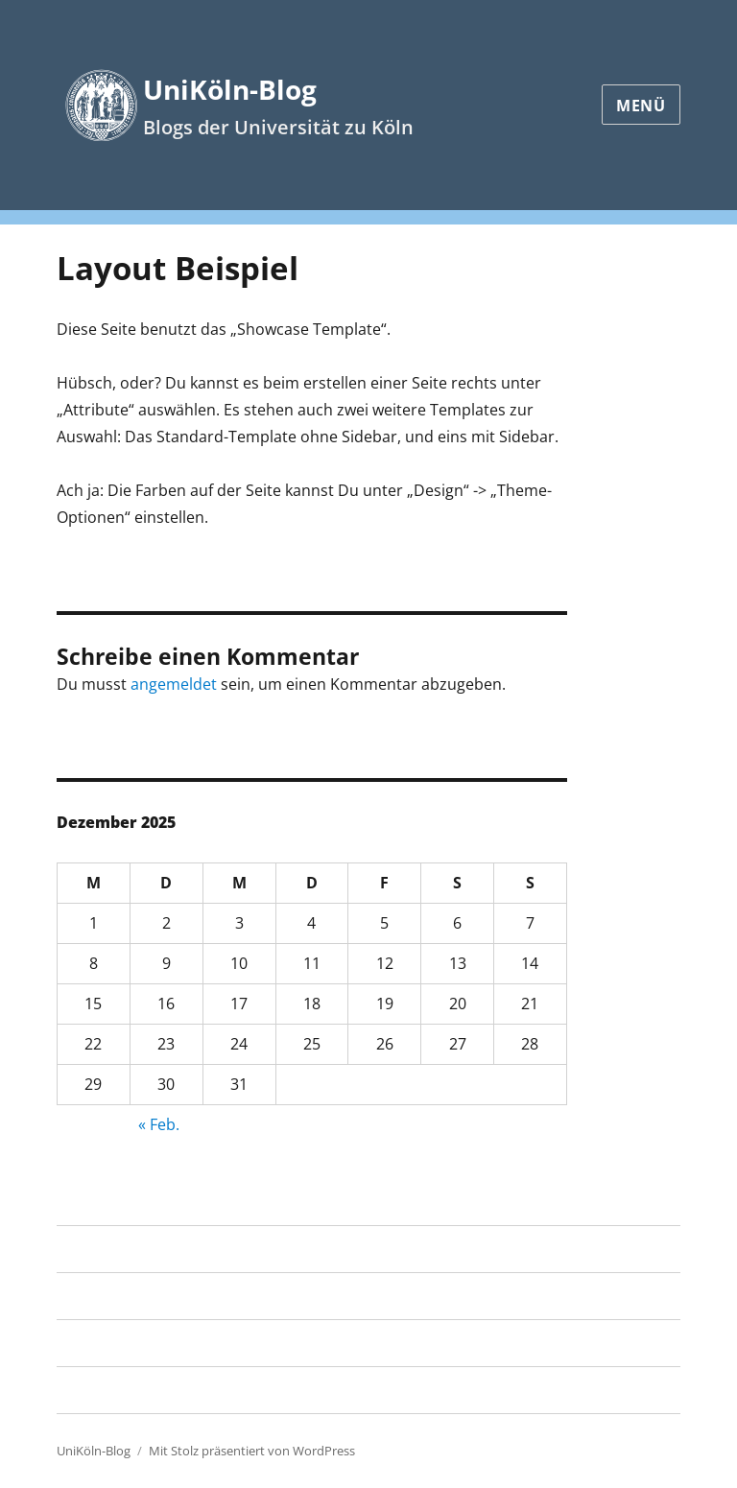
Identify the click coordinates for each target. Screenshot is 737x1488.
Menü (641, 105)
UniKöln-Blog (230, 89)
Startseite (92, 1249)
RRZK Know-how (115, 1390)
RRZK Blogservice (118, 1343)
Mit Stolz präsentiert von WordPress (252, 1450)
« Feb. (158, 1124)
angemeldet (174, 684)
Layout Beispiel (115, 1296)
